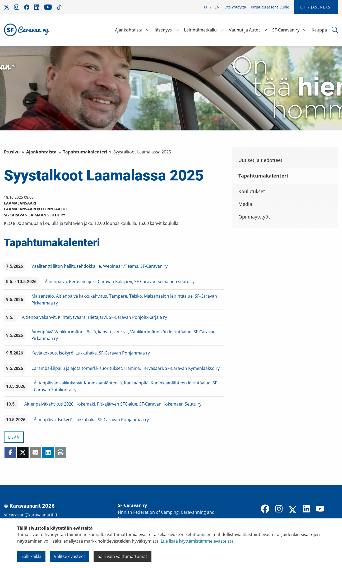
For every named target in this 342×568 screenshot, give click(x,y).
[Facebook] (265, 509)
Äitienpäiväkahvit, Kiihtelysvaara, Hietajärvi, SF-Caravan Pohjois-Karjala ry (94, 317)
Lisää (13, 437)
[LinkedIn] (306, 509)
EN (217, 7)
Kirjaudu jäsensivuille (270, 7)
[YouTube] (320, 509)
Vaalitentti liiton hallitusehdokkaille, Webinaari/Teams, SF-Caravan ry (99, 266)
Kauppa (319, 30)
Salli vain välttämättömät (122, 556)
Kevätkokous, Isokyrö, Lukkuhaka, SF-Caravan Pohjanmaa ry (90, 353)
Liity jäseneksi (316, 7)
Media (245, 204)
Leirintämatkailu (200, 30)
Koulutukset (251, 191)
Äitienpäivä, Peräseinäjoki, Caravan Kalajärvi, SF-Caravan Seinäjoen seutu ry (120, 281)
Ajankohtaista (128, 30)
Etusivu (12, 152)
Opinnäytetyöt (254, 216)
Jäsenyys (163, 30)
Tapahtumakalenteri (85, 152)
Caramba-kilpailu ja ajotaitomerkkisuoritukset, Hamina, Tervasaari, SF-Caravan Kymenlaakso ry (125, 368)
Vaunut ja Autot (244, 30)
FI (205, 7)
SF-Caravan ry (285, 30)
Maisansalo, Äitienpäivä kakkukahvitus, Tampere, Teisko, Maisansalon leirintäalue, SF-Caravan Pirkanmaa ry (124, 299)
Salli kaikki (31, 556)
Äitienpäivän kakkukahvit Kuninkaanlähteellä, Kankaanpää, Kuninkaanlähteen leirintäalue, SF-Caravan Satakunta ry (126, 386)
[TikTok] (334, 509)
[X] (292, 510)
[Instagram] (279, 509)
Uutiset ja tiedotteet (260, 160)
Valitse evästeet (69, 556)
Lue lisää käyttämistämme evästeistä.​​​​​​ (198, 541)
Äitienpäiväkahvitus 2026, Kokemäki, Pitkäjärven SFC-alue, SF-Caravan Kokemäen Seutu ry (112, 404)
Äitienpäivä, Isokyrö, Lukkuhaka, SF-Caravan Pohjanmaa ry (91, 419)
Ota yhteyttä (235, 7)
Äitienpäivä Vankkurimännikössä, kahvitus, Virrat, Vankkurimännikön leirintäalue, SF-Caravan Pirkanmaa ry (123, 335)
